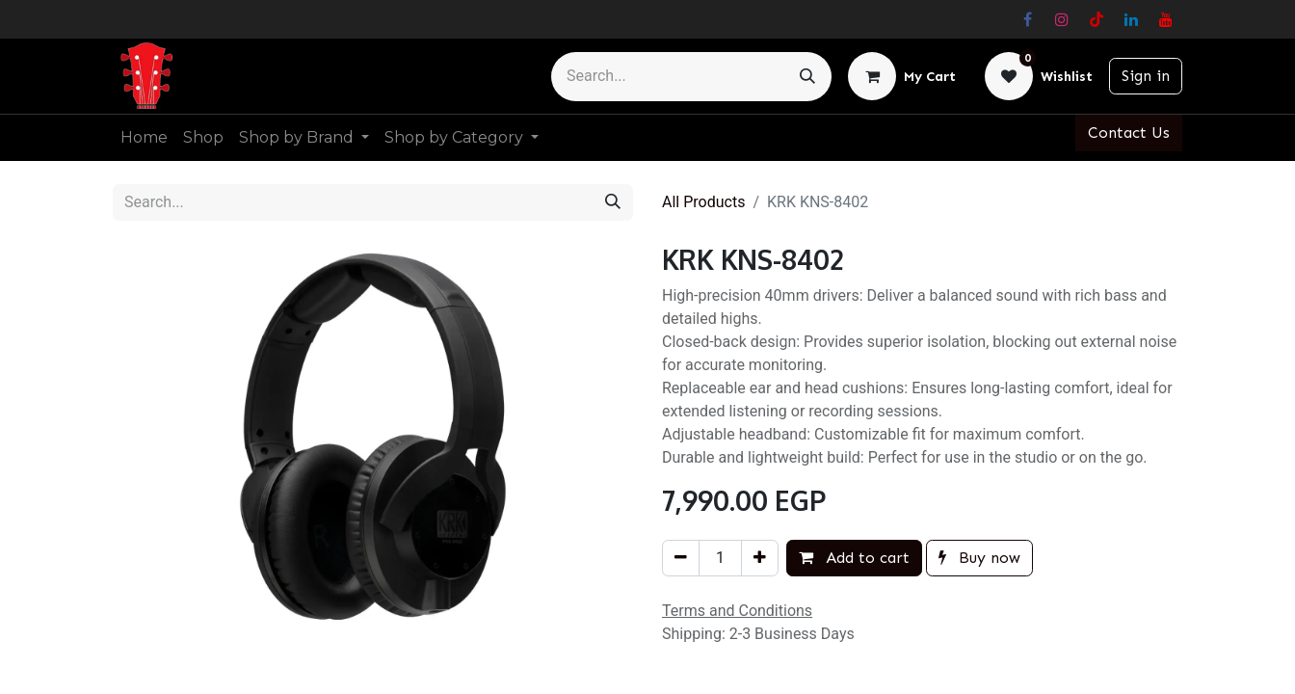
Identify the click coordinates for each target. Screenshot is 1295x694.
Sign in (1146, 76)
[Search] (807, 76)
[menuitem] (144, 138)
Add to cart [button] (854, 557)
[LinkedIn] (1131, 19)
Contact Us (1129, 132)
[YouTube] (1165, 19)
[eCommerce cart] (901, 76)
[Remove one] (681, 558)
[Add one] (760, 558)
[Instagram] (1061, 19)
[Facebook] (1027, 19)
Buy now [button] (979, 557)
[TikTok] (1096, 19)
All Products (703, 202)
